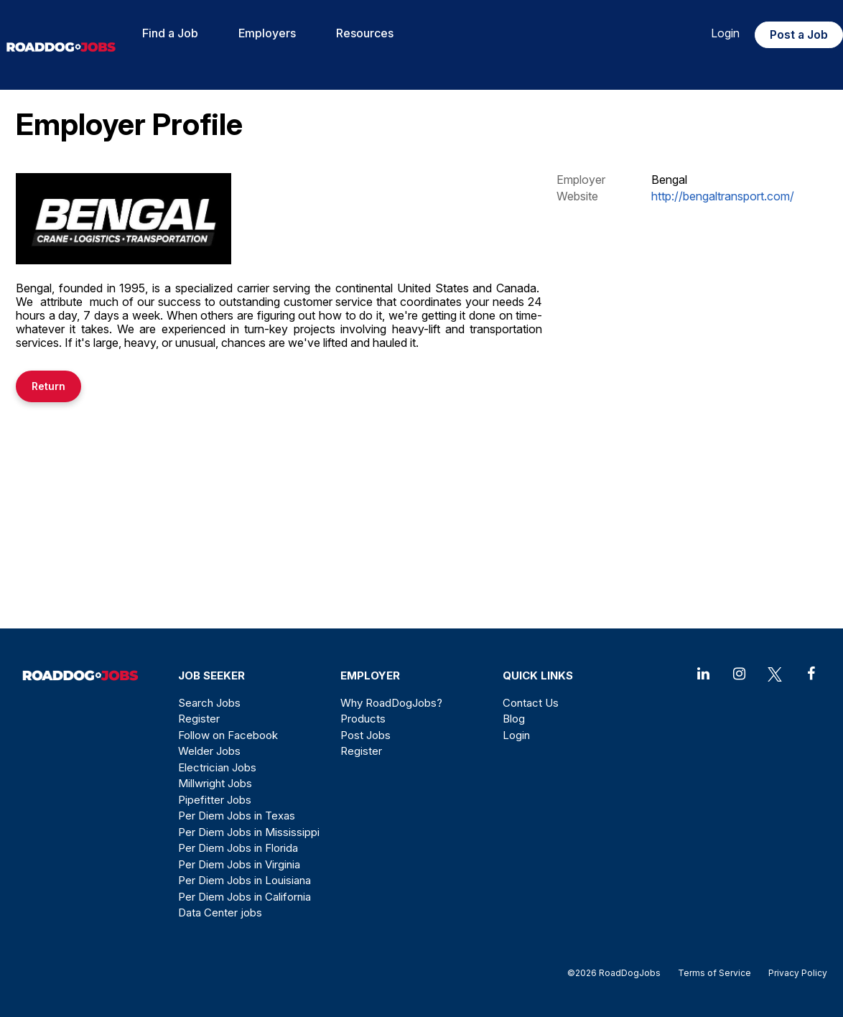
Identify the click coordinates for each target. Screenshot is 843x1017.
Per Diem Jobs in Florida (238, 848)
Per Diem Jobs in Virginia (239, 864)
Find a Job (170, 33)
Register (199, 718)
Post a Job (799, 34)
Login (725, 33)
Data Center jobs (220, 912)
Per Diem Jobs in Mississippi (249, 832)
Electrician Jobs (217, 767)
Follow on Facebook (228, 735)
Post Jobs (365, 735)
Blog (514, 718)
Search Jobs (209, 703)
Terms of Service (714, 972)
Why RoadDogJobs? (391, 703)
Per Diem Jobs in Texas (236, 815)
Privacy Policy (793, 972)
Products (363, 718)
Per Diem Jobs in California (244, 897)
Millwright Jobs (215, 783)
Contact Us (531, 703)
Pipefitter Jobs (214, 800)
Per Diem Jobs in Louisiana (244, 880)
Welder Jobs (209, 751)
